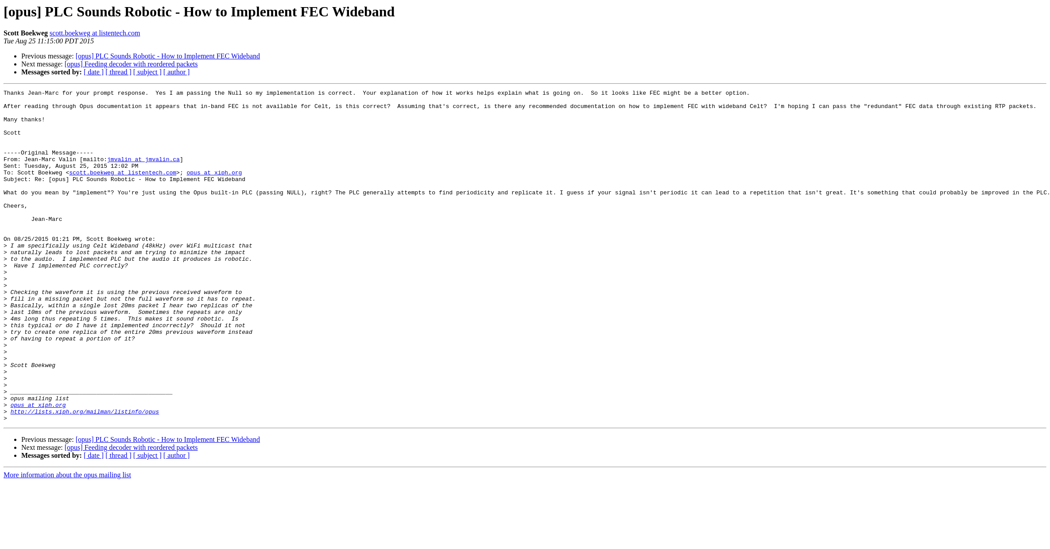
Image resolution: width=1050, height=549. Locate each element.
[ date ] (94, 72)
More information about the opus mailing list (67, 541)
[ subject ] (147, 72)
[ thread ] (118, 72)
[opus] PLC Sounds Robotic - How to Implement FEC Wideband (168, 56)
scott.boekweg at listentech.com (95, 33)
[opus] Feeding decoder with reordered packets (131, 64)
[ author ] (176, 72)
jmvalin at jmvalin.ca (143, 174)
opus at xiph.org (214, 189)
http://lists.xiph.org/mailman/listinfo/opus (85, 476)
